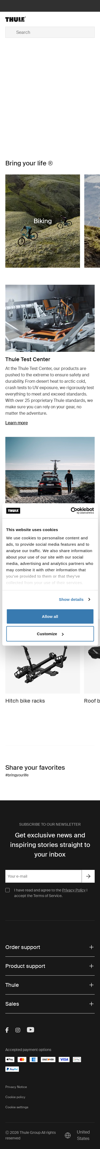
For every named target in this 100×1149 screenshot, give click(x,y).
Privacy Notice (16, 1087)
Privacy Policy (74, 890)
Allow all (50, 616)
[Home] (19, 19)
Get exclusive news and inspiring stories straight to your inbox (50, 844)
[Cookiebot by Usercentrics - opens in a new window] (71, 510)
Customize (50, 633)
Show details (71, 599)
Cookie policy (15, 1097)
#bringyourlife (17, 775)
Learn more (16, 423)
